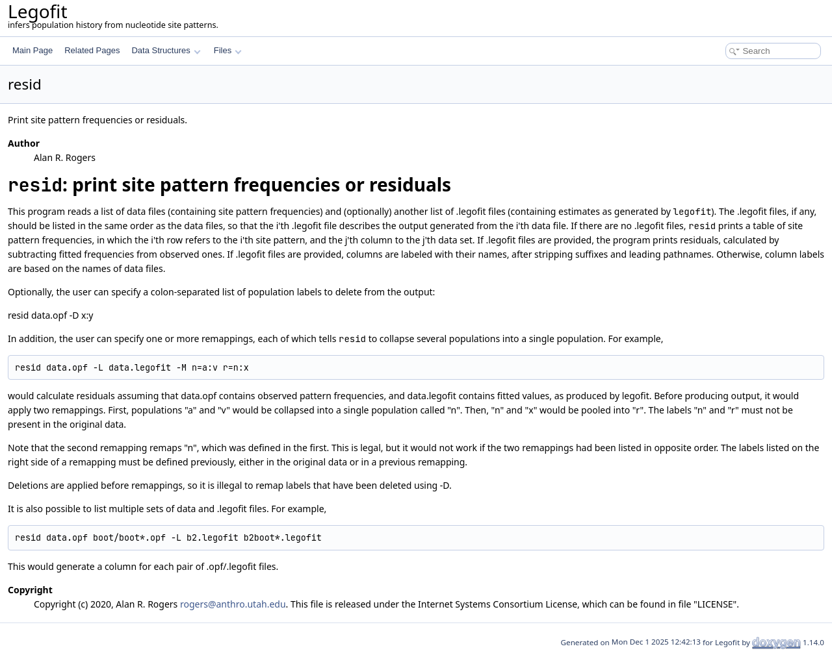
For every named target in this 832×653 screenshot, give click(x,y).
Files (228, 50)
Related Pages (92, 50)
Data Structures (165, 50)
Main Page (32, 50)
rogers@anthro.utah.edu (233, 604)
